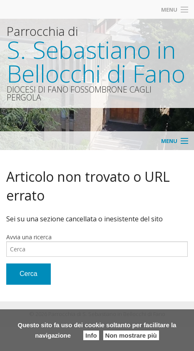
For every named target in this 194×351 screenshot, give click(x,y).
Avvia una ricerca (29, 237)
